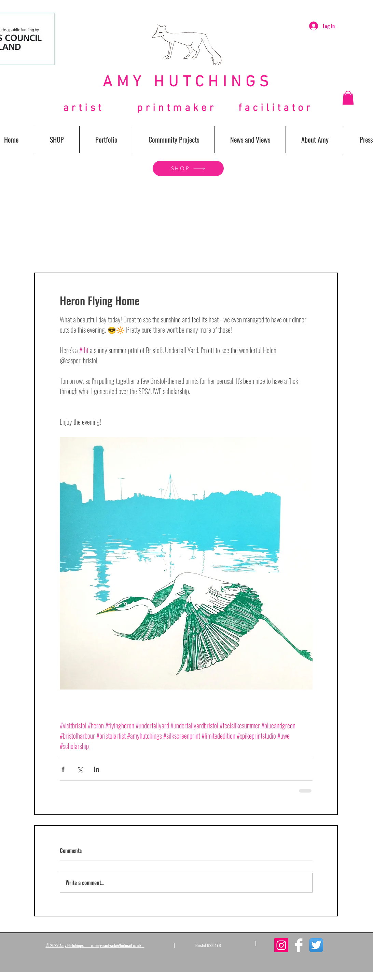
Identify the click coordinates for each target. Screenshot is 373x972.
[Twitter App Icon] (316, 945)
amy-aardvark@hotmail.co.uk (118, 945)
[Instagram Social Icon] (281, 945)
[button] (348, 98)
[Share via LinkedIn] (96, 769)
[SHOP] (188, 168)
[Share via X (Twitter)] (80, 769)
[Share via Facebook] (63, 769)
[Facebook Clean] (299, 945)
